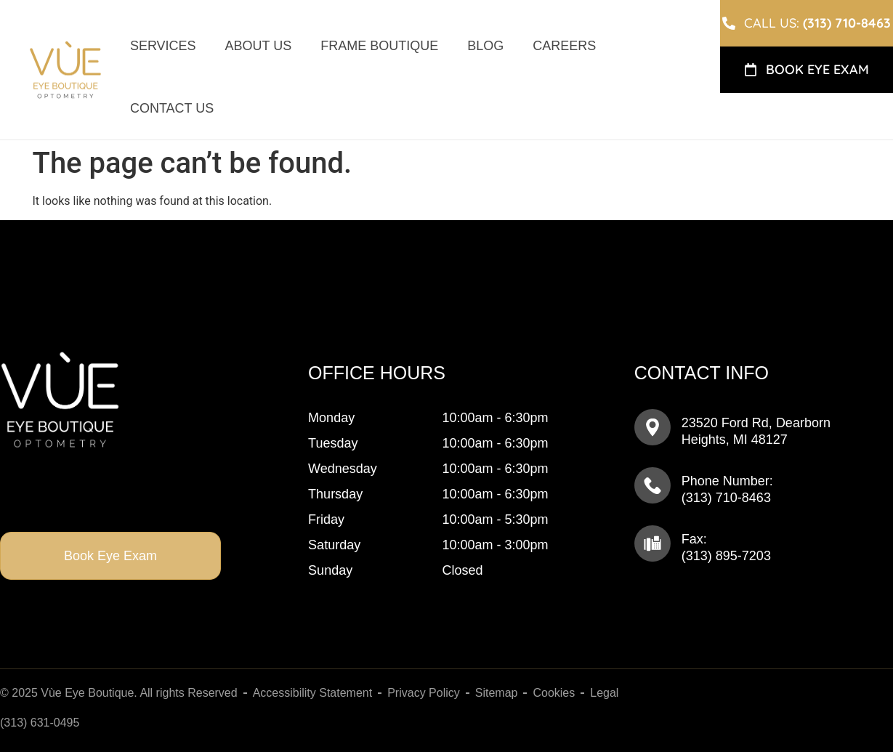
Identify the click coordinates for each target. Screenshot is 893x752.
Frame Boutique (379, 46)
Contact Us (172, 108)
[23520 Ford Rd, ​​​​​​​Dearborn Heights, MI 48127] (652, 427)
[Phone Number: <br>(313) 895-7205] (652, 485)
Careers (564, 46)
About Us (258, 46)
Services (163, 46)
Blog (485, 46)
